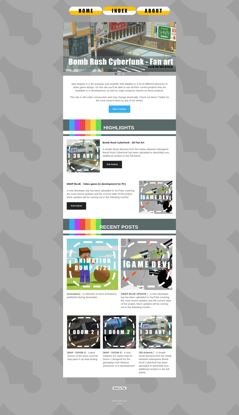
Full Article (112, 164)
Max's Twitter (119, 109)
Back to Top (119, 388)
